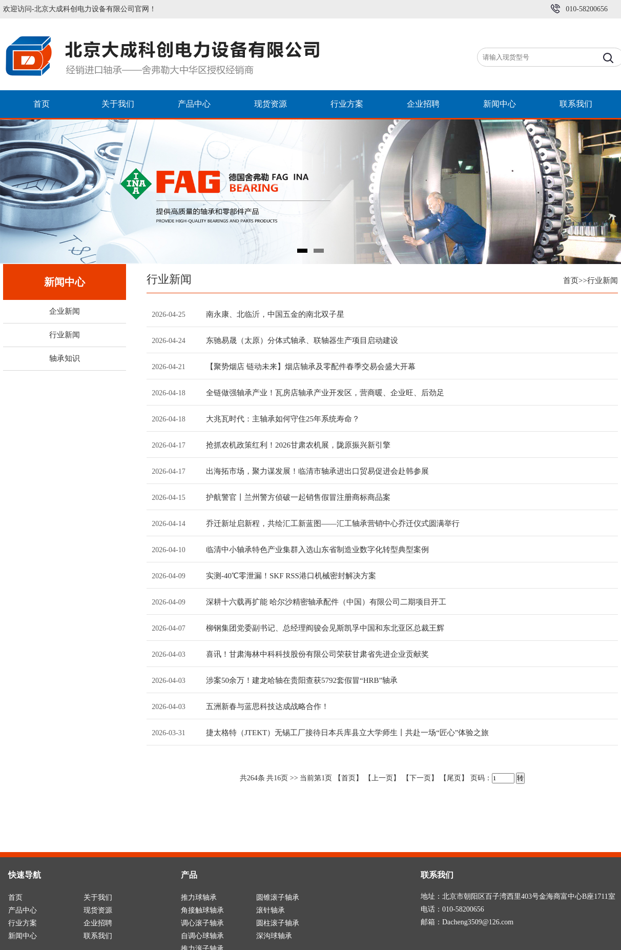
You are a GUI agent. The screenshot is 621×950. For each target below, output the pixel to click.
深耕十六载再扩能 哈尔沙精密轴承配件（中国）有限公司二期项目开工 (326, 602)
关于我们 (117, 103)
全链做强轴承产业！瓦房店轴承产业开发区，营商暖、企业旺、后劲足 (325, 393)
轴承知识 (64, 358)
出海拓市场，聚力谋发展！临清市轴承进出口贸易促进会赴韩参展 (317, 471)
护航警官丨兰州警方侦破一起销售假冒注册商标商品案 (298, 497)
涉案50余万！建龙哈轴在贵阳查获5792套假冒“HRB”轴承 (302, 680)
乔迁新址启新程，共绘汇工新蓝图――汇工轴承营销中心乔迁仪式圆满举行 (333, 523)
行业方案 (346, 103)
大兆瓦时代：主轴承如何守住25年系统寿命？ (283, 419)
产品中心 (194, 103)
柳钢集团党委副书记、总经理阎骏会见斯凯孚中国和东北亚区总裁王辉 (325, 628)
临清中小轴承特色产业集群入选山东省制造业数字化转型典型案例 (317, 549)
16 (277, 778)
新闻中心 (499, 103)
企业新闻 (64, 311)
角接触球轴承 (202, 910)
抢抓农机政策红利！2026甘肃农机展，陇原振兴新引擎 (298, 445)
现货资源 (270, 103)
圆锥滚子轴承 (277, 897)
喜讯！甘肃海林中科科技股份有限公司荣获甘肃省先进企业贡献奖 (317, 654)
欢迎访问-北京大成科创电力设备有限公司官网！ (79, 9)
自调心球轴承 (202, 936)
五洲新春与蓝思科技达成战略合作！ (267, 706)
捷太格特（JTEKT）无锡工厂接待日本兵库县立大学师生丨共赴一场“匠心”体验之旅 (347, 733)
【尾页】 (454, 778)
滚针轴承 (270, 910)
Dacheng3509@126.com (477, 922)
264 (252, 778)
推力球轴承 (199, 897)
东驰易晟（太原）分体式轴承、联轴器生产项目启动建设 (302, 340)
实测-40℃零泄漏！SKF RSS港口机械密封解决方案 (291, 576)
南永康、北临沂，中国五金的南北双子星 (275, 314)
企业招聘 (423, 103)
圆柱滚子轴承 (277, 923)
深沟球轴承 (274, 936)
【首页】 (348, 778)
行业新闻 (64, 335)
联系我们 (576, 103)
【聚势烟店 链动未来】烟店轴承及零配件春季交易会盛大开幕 (311, 366)
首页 (41, 103)
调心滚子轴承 (202, 923)
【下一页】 (420, 778)
